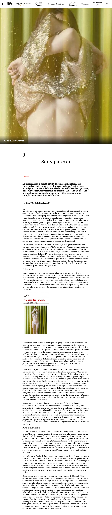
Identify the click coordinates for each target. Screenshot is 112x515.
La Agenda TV (97, 4)
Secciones (60, 4)
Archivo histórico (73, 4)
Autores (51, 4)
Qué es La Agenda (39, 4)
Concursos (85, 4)
